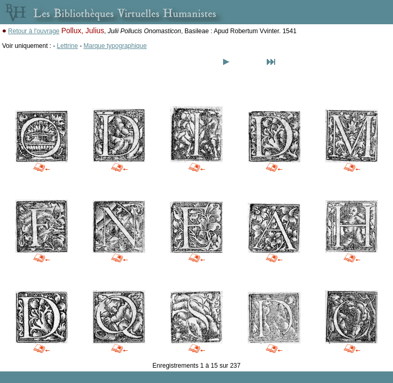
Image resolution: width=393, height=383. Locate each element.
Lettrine (67, 46)
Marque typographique (115, 46)
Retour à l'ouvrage (33, 31)
